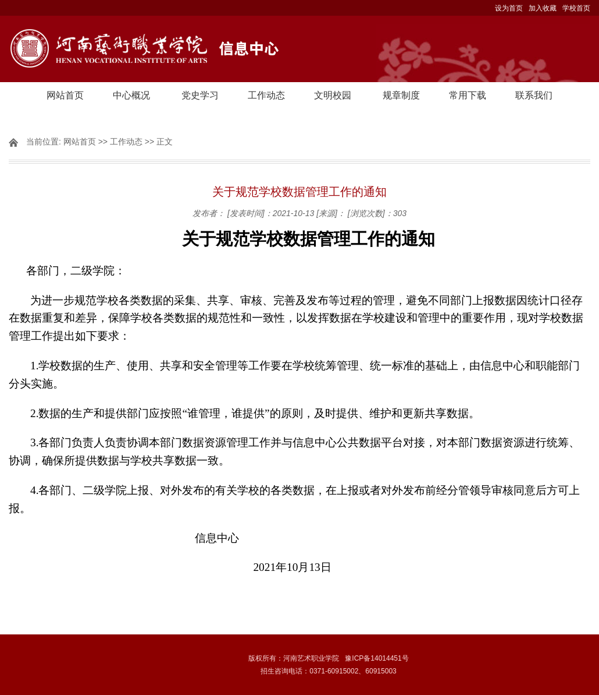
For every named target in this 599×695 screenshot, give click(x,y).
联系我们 (533, 95)
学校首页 (576, 8)
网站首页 (65, 95)
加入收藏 (543, 8)
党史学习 (200, 95)
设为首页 (509, 8)
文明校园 (332, 95)
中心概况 (131, 95)
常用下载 (467, 95)
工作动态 (266, 95)
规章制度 (401, 95)
